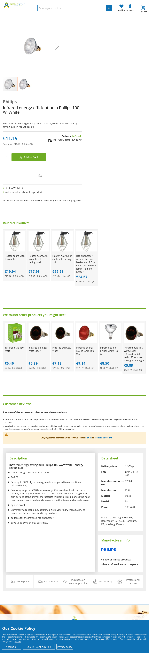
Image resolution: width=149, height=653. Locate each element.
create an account (103, 437)
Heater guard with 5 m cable (15, 257)
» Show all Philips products (116, 559)
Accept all (11, 646)
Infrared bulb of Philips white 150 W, (109, 351)
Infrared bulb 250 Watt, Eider (38, 349)
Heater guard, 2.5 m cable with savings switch (38, 259)
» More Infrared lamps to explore (119, 564)
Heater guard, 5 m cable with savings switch (62, 259)
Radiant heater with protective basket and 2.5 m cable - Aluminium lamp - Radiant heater (86, 264)
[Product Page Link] (15, 250)
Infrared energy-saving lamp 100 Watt (85, 351)
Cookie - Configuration (38, 646)
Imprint (18, 641)
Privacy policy (64, 646)
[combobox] (74, 8)
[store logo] (15, 4)
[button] (25, 84)
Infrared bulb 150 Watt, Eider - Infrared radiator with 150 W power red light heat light (134, 354)
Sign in (88, 437)
